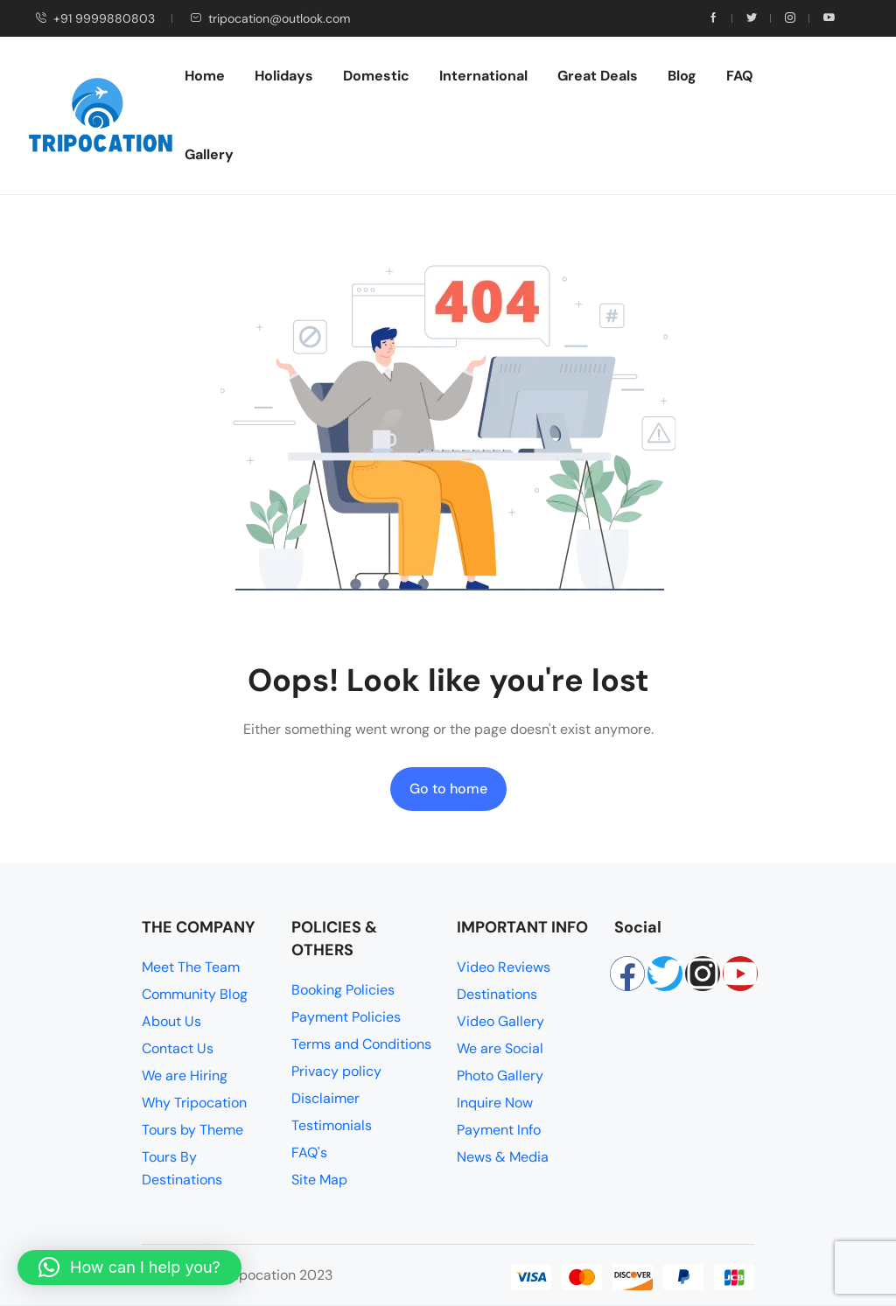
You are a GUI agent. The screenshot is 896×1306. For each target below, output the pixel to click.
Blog (682, 75)
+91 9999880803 (95, 18)
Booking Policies (343, 990)
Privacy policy (336, 1071)
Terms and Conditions (361, 1044)
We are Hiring (185, 1075)
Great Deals (597, 75)
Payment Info (499, 1130)
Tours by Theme (192, 1130)
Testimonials (331, 1125)
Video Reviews (503, 967)
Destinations (497, 994)
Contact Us (178, 1048)
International (483, 75)
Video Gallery (500, 1021)
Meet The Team (191, 967)
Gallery (209, 154)
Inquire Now (495, 1102)
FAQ (739, 75)
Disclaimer (325, 1098)
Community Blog (195, 994)
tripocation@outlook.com (270, 18)
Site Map (319, 1179)
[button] (130, 1267)
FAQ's (309, 1152)
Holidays (284, 75)
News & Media (503, 1157)
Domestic (376, 75)
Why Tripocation (194, 1102)
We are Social (500, 1048)
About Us (171, 1021)
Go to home (448, 788)
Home (205, 75)
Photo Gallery (500, 1075)
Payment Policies (346, 1017)
